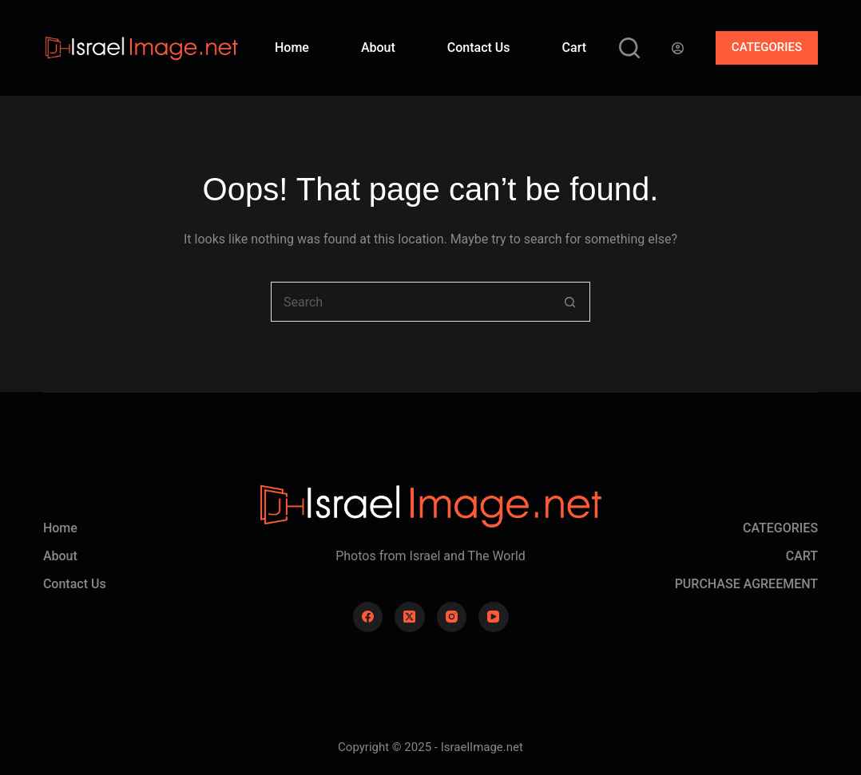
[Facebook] (368, 617)
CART (802, 555)
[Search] (629, 48)
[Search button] (570, 302)
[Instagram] (452, 617)
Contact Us (478, 47)
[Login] (678, 48)
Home (292, 47)
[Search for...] (410, 302)
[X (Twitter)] (410, 617)
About (378, 47)
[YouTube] (493, 617)
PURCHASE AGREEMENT (746, 583)
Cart (574, 47)
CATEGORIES (767, 47)
